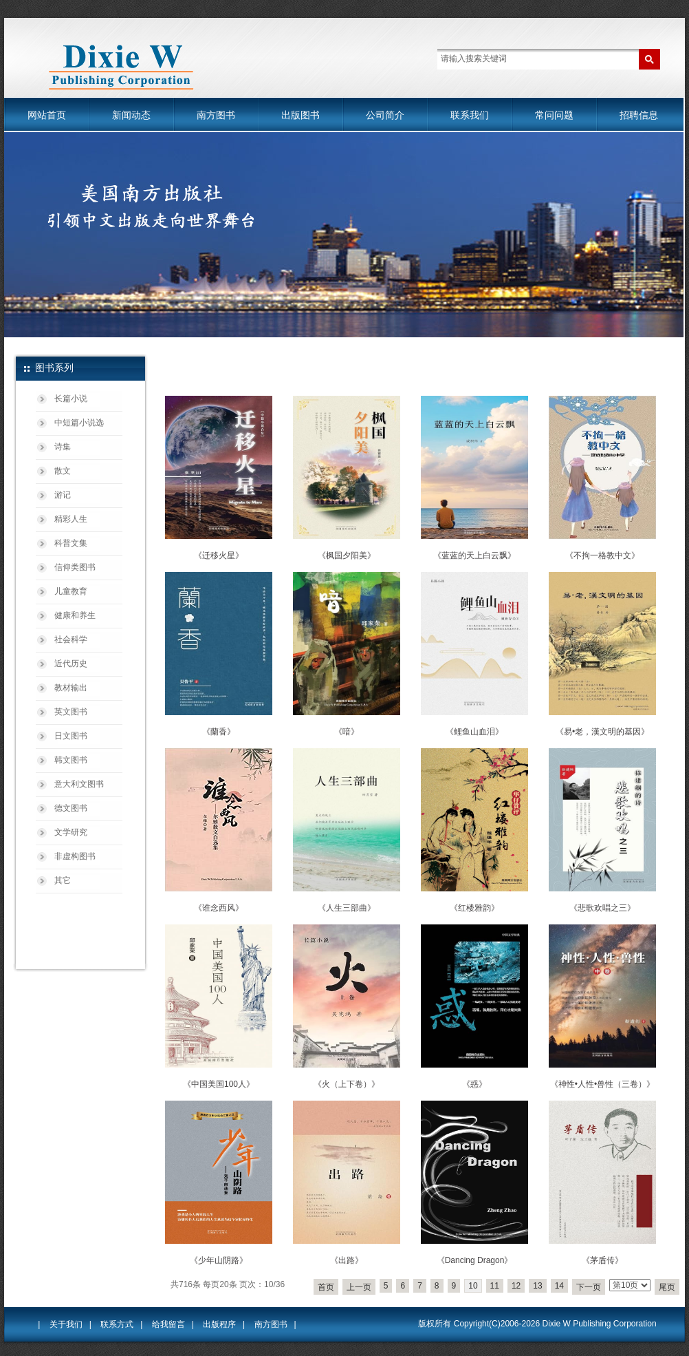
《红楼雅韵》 (474, 908)
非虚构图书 (75, 856)
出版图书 (300, 114)
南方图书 (216, 114)
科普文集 (70, 543)
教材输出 (70, 687)
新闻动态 (131, 114)
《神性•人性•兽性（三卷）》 (602, 1084)
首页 (326, 1287)
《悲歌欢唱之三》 (602, 908)
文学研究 (70, 832)
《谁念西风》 (218, 908)
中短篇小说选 (79, 422)
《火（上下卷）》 (347, 1084)
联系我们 (469, 114)
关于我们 (66, 1324)
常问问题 (554, 114)
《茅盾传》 (602, 1260)
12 (516, 1286)
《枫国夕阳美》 (346, 555)
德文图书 (70, 808)
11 (494, 1286)
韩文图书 (70, 760)
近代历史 (70, 663)
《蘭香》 (218, 732)
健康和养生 (75, 615)
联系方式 (116, 1324)
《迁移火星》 (218, 555)
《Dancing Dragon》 (475, 1260)
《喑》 (346, 732)
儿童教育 (70, 591)
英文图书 (70, 712)
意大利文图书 (79, 784)
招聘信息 (639, 114)
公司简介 (385, 114)
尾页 (667, 1287)
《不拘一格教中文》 (602, 555)
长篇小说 (70, 398)
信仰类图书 (75, 567)
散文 (62, 471)
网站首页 (47, 114)
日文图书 (70, 736)
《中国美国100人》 (218, 1084)
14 (559, 1286)
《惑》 (474, 1084)
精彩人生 (70, 519)
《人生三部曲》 (346, 908)
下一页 (588, 1287)
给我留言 (168, 1324)
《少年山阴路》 (219, 1260)
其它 (62, 880)
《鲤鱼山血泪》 (474, 732)
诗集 (62, 447)
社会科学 (70, 639)
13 (537, 1286)
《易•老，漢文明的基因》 (602, 732)
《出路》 (346, 1260)
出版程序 (219, 1324)
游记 (62, 495)
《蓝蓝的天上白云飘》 (474, 555)
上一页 (359, 1287)
